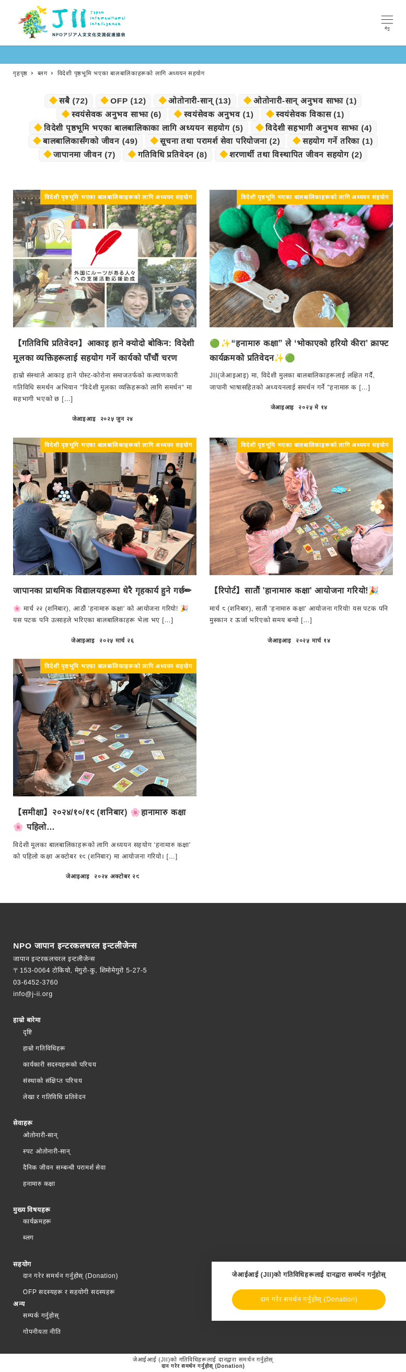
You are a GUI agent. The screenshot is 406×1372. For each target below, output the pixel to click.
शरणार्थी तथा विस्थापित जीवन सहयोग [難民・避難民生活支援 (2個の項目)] (295, 154)
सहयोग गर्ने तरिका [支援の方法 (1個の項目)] (338, 140)
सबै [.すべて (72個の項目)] (73, 100)
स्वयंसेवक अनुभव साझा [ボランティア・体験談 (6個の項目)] (116, 114)
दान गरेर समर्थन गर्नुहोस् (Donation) (70, 1275)
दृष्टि (27, 1032)
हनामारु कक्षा (39, 1183)
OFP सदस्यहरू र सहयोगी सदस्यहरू (69, 1292)
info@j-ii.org (33, 994)
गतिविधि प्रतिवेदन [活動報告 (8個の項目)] (172, 154)
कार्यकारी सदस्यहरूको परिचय (60, 1064)
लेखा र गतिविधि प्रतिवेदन (54, 1097)
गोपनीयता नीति (42, 1331)
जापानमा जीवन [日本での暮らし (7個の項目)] (84, 154)
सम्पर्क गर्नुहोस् (41, 1315)
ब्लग (28, 1237)
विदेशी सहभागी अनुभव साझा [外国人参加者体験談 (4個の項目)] (318, 127)
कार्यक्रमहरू (37, 1221)
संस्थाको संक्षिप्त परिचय (52, 1080)
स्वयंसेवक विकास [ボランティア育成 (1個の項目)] (310, 114)
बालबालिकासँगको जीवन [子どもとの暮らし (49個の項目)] (90, 140)
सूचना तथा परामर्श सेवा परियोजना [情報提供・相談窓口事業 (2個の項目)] (220, 140)
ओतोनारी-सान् (40, 1135)
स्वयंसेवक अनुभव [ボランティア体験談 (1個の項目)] (219, 114)
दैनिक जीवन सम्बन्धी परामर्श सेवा (64, 1167)
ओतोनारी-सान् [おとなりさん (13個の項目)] (199, 100)
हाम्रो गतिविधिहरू (44, 1048)
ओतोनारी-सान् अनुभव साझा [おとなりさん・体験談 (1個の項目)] (305, 100)
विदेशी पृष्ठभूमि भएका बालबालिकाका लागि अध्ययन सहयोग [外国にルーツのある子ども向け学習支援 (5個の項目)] (143, 127)
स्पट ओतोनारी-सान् (47, 1151)
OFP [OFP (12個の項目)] (128, 100)
